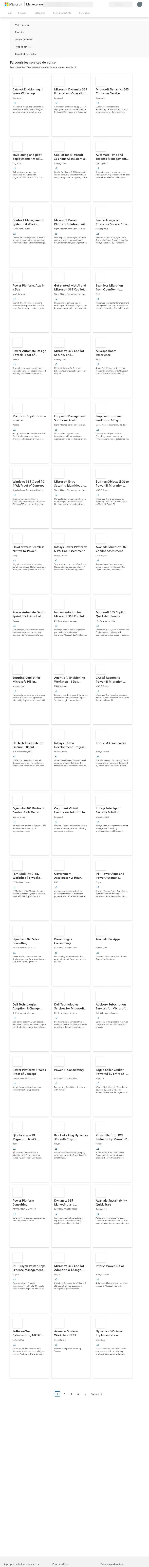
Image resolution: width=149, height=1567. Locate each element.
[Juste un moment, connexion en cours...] (139, 4)
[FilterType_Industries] (12, 39)
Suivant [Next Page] (95, 1394)
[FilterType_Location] (12, 24)
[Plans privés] (106, 4)
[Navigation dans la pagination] (79, 1396)
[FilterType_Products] (12, 32)
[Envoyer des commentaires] (94, 4)
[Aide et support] (98, 4)
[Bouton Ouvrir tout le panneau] (9, 13)
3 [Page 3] (71, 1394)
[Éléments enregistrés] (102, 4)
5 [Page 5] (85, 1394)
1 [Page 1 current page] (57, 1394)
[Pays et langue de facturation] (120, 4)
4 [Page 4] (78, 1394)
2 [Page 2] (64, 1394)
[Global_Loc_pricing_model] (12, 53)
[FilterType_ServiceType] (12, 46)
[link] (29, 104)
